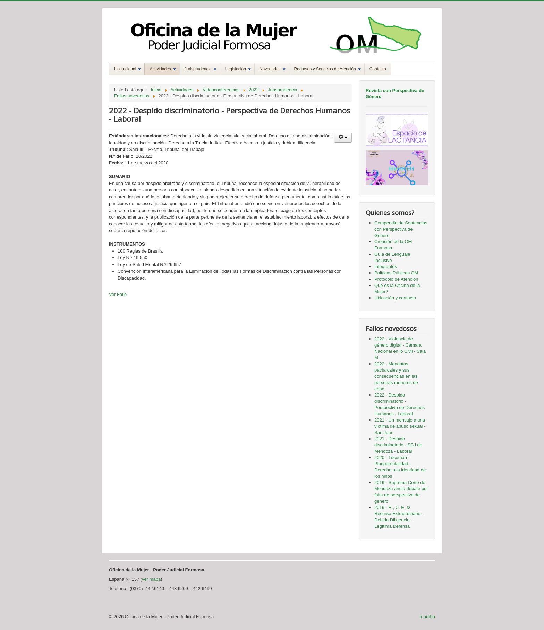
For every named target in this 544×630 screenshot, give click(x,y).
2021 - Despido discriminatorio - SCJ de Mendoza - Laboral (398, 445)
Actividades (163, 69)
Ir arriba (427, 616)
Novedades (273, 69)
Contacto (377, 69)
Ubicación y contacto (395, 297)
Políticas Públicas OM (396, 272)
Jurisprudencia (200, 69)
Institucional (127, 69)
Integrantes (385, 266)
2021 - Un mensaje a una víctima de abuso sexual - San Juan (399, 426)
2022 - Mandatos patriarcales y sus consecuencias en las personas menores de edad (396, 376)
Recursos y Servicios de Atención (327, 69)
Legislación (238, 69)
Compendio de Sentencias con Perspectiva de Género (400, 229)
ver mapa (151, 579)
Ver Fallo (118, 294)
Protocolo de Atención (396, 279)
